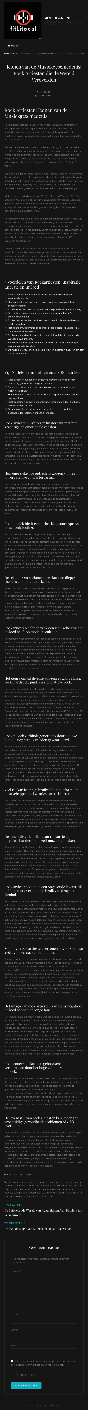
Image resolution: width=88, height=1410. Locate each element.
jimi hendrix (76, 1186)
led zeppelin (35, 1189)
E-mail (15, 1329)
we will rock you (43, 1196)
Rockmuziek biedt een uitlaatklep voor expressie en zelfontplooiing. (45, 309)
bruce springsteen (41, 1182)
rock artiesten (22, 1174)
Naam (15, 1314)
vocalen (27, 1196)
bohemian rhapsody (18, 1182)
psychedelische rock (16, 1193)
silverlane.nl (57, 18)
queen (32, 1193)
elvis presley (73, 1182)
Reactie (16, 1270)
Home (6, 53)
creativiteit (59, 1182)
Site (13, 1345)
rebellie (41, 1193)
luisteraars (50, 1189)
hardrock (63, 1186)
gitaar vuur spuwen (36, 1186)
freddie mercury (13, 1186)
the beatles (71, 1193)
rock (15, 53)
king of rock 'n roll (16, 1189)
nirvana (62, 1189)
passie (71, 1189)
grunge (52, 1186)
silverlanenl (45, 95)
